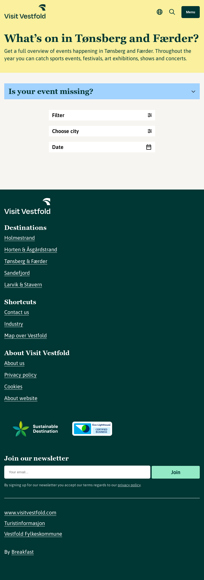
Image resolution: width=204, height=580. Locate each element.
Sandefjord (17, 273)
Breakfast (22, 552)
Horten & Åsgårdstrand (30, 249)
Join (175, 472)
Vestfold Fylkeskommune (33, 534)
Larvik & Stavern (23, 284)
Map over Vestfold (25, 335)
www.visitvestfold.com (30, 512)
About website (20, 398)
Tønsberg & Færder (25, 261)
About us (14, 363)
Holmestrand (19, 238)
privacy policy (129, 485)
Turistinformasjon (24, 523)
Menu (190, 12)
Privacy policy (20, 375)
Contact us (16, 312)
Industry (13, 324)
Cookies (13, 386)
